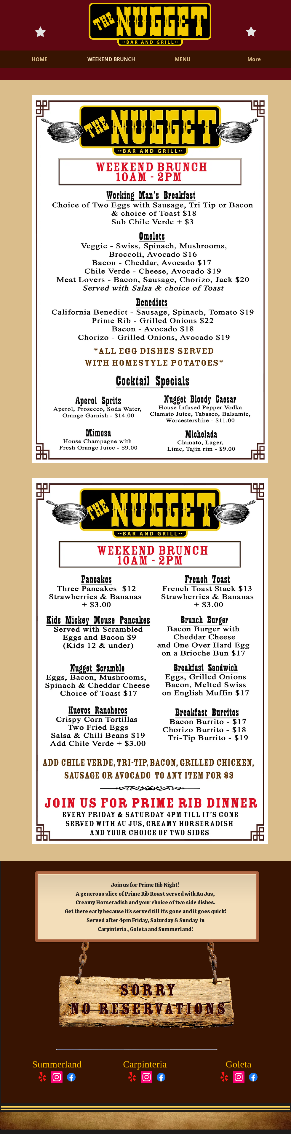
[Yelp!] (42, 1077)
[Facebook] (71, 1077)
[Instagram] (57, 1077)
